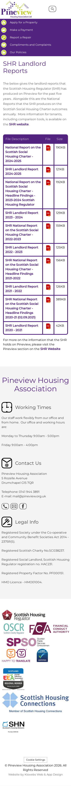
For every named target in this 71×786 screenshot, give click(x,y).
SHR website (19, 124)
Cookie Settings (35, 759)
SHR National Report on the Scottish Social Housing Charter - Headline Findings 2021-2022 (21, 269)
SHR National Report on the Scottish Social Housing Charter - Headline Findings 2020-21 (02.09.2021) (21, 308)
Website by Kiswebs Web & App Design (35, 774)
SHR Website (50, 349)
